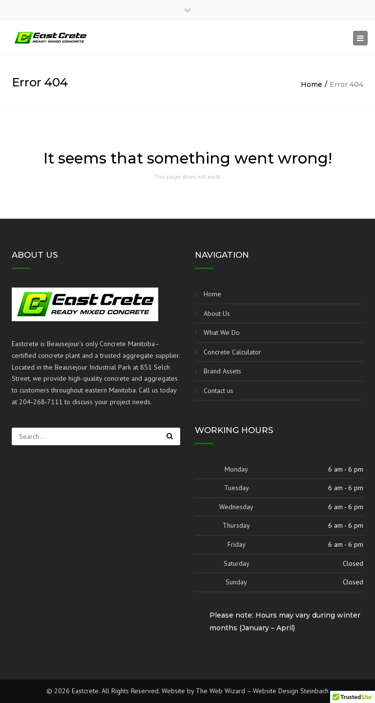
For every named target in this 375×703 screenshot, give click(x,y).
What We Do (222, 332)
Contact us (218, 390)
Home (311, 84)
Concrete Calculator (232, 352)
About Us (217, 313)
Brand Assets (222, 371)
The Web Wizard (220, 690)
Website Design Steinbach (291, 690)
